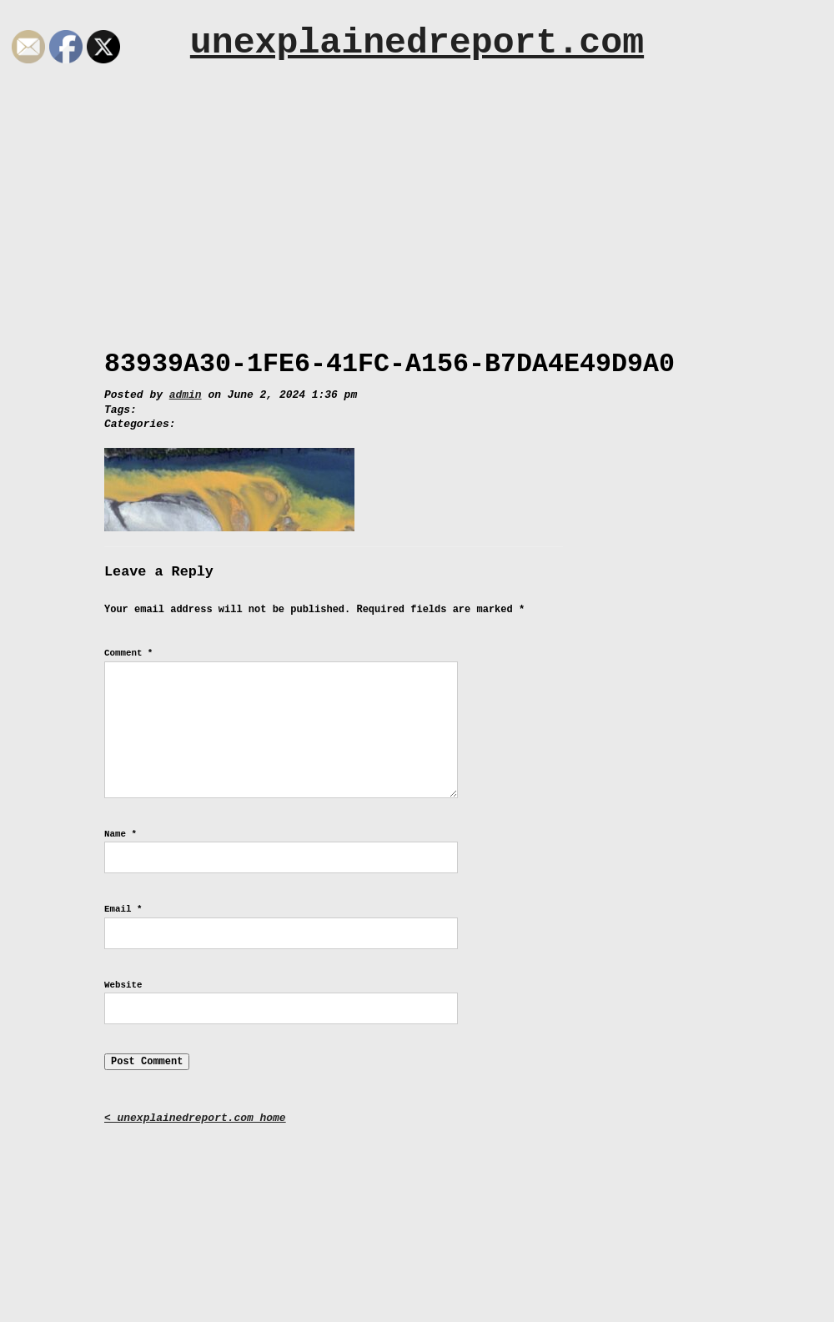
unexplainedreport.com (417, 43)
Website (123, 985)
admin (185, 395)
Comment (128, 653)
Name (120, 834)
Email (123, 909)
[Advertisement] (417, 197)
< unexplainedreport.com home (195, 1118)
